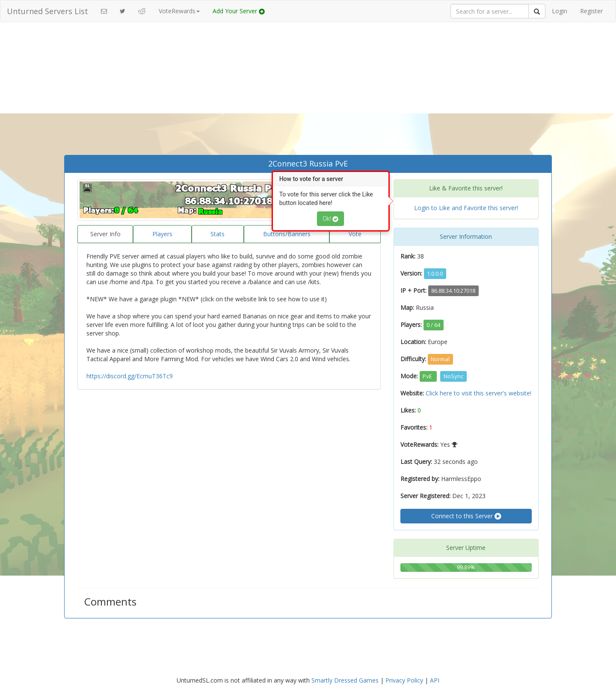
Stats (217, 234)
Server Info (105, 234)
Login (559, 11)
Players (162, 234)
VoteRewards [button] (179, 11)
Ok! (330, 218)
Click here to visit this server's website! (478, 393)
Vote (355, 234)
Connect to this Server (466, 516)
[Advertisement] (308, 91)
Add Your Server (239, 11)
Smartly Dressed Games (345, 680)
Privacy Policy (404, 680)
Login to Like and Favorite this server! (466, 208)
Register (591, 11)
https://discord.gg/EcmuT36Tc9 (129, 376)
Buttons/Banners (287, 234)
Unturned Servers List (47, 11)
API (434, 680)
